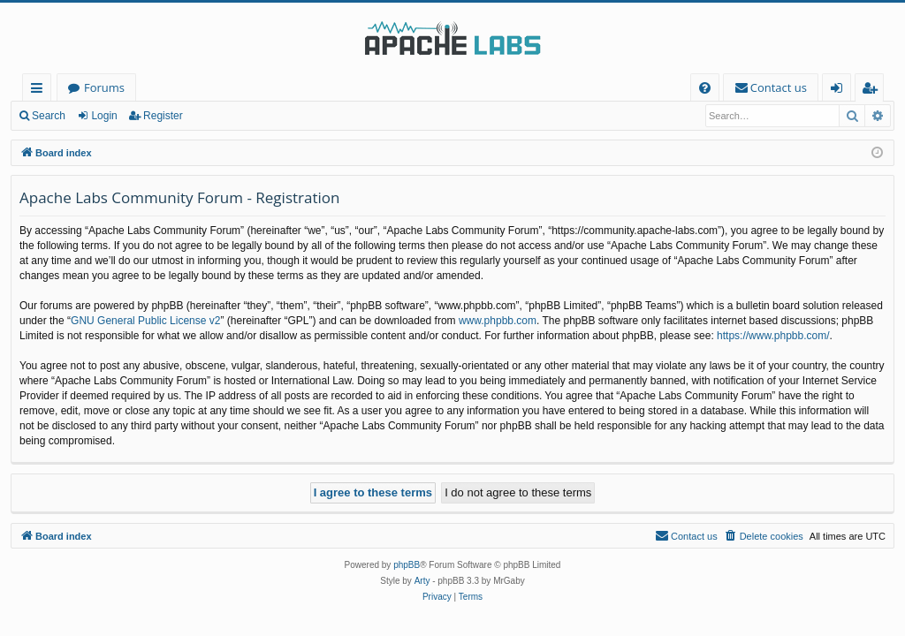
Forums (104, 87)
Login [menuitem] (840, 91)
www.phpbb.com (497, 320)
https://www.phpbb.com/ (773, 335)
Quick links (40, 91)
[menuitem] (705, 88)
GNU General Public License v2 (145, 320)
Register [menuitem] (873, 91)
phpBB (406, 565)
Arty (422, 581)
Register (163, 116)
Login (104, 116)
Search (48, 116)
